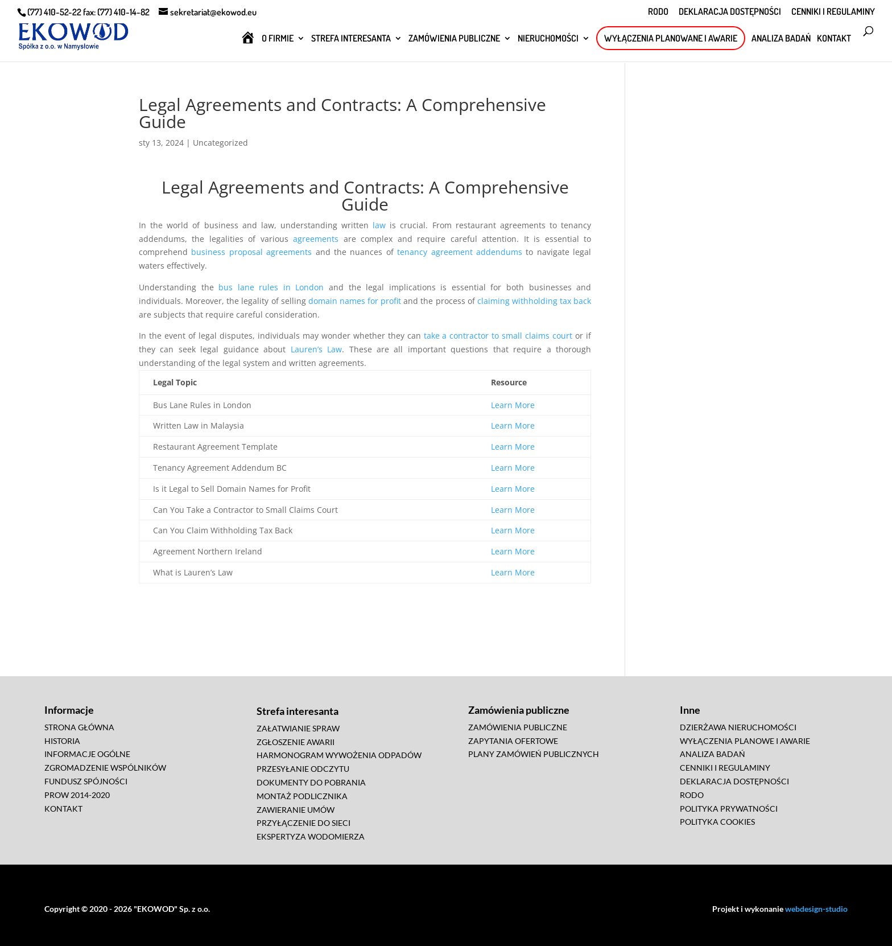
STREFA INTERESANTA (351, 39)
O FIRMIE (278, 39)
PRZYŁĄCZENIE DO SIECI (303, 823)
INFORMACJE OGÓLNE (87, 754)
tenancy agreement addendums (459, 251)
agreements (315, 238)
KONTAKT (834, 39)
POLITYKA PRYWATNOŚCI (729, 808)
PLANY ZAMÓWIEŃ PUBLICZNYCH (533, 754)
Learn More (513, 405)
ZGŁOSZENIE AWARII (295, 742)
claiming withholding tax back (534, 300)
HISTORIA (62, 741)
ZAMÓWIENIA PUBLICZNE (454, 39)
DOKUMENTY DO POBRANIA (311, 782)
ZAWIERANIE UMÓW (295, 810)
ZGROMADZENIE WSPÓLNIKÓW (105, 767)
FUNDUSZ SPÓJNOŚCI (85, 781)
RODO (658, 12)
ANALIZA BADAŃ (781, 39)
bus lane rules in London (271, 287)
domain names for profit (354, 300)
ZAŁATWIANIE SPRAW (298, 728)
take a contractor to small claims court (498, 335)
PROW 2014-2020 (77, 795)
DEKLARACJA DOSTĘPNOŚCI (730, 12)
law (379, 225)
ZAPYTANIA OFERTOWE (513, 741)
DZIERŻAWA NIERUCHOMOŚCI (738, 727)
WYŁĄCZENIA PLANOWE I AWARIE (745, 741)
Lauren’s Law (316, 349)
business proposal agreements (251, 251)
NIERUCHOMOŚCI (548, 39)
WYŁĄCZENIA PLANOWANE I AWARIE (670, 38)
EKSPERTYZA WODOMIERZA (311, 836)
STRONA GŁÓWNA (79, 727)
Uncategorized (220, 142)
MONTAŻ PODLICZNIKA (302, 796)
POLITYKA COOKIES (717, 821)
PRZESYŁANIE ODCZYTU (303, 769)
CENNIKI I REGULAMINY (833, 12)
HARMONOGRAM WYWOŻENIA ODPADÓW (339, 755)
